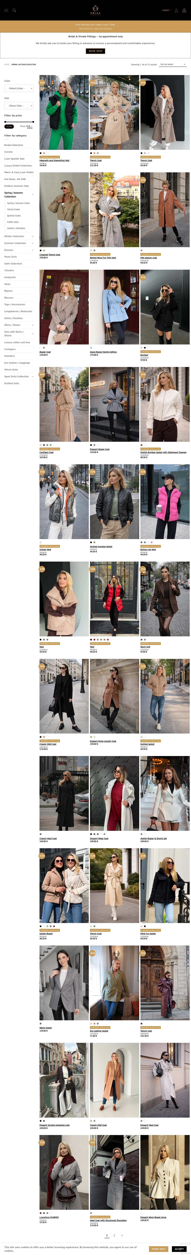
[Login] (177, 10)
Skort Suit (145, 647)
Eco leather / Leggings (17, 362)
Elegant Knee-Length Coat (103, 741)
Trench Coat (96, 160)
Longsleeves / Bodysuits (18, 311)
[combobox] (19, 88)
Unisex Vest (45, 549)
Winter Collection (14, 236)
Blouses (8, 297)
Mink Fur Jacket (148, 933)
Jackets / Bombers (16, 228)
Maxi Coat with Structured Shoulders (108, 1220)
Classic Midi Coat (48, 744)
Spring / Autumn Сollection (13, 194)
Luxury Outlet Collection (18, 165)
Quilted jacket (147, 744)
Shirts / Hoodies (13, 318)
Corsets (8, 151)
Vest (42, 647)
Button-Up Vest (148, 549)
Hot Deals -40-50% (15, 179)
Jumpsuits (10, 277)
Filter (9, 127)
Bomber (144, 355)
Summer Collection (15, 243)
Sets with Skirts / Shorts (13, 333)
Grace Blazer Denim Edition (103, 352)
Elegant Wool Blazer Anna (153, 1217)
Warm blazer (46, 1028)
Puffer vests (13, 222)
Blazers (8, 290)
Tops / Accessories (14, 304)
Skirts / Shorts (12, 325)
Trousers (9, 270)
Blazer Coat (45, 352)
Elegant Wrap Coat (99, 838)
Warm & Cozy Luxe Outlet (19, 172)
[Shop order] (173, 64)
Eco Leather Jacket (99, 1031)
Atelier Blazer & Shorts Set (153, 838)
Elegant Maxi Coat (149, 1125)
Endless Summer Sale (16, 186)
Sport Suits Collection (16, 376)
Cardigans (10, 349)
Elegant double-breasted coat (55, 1125)
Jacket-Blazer (46, 933)
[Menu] (6, 10)
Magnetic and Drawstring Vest (54, 160)
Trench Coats (13, 209)
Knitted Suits (11, 383)
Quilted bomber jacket (101, 546)
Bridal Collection (13, 145)
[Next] (121, 1235)
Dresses (8, 249)
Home (6, 65)
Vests (7, 284)
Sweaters (9, 355)
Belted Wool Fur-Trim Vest (103, 258)
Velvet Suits (11, 369)
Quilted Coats (14, 215)
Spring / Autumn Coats (18, 203)
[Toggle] (32, 195)
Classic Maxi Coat (48, 838)
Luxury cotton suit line (17, 342)
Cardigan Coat (47, 452)
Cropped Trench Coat (50, 254)
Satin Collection (13, 263)
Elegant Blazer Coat (99, 449)
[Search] (14, 10)
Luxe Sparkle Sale (14, 158)
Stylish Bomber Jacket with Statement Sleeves (163, 452)
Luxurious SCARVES (49, 1217)
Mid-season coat (148, 258)
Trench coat (146, 1031)
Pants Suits (10, 256)
